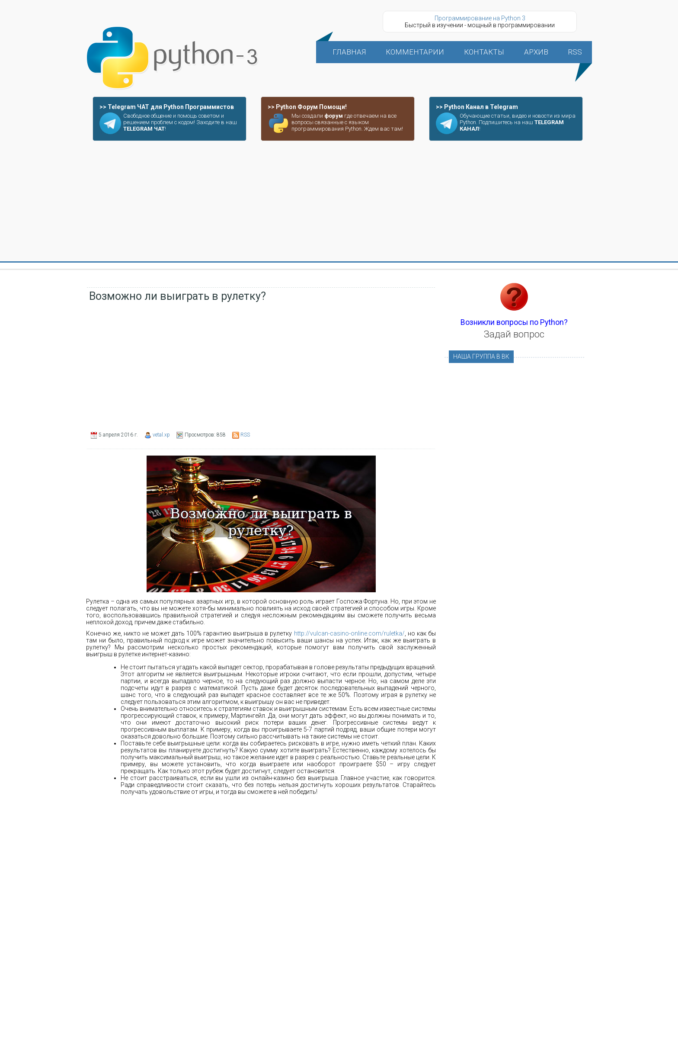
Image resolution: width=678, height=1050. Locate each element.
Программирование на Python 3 (480, 18)
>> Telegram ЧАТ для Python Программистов (166, 106)
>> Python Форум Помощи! (307, 106)
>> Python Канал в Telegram (477, 106)
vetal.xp (161, 435)
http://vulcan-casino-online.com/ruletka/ (349, 633)
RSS (245, 435)
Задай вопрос (514, 334)
